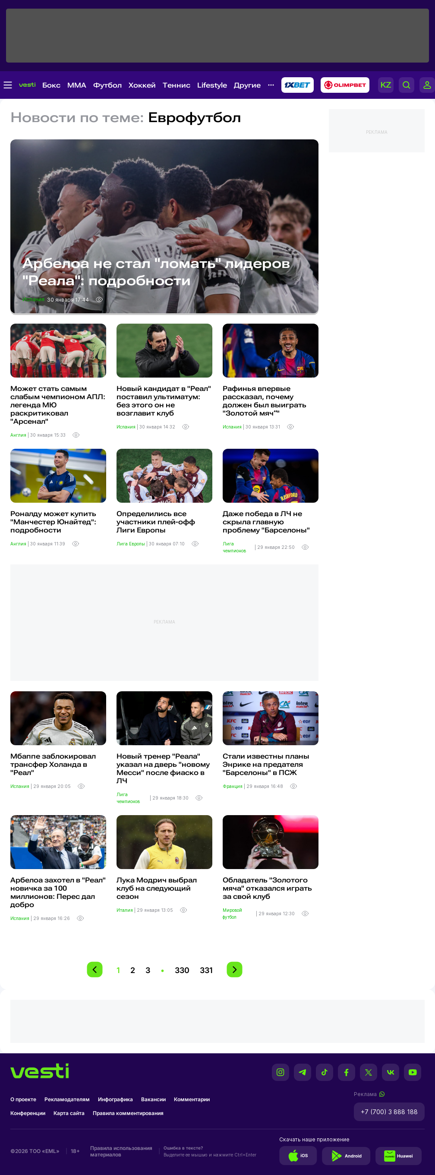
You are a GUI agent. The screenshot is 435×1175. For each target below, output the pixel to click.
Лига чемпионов (235, 547)
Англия (19, 435)
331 (206, 970)
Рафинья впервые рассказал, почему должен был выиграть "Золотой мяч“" (264, 400)
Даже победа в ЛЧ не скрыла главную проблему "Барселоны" (266, 522)
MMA (76, 85)
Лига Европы (131, 543)
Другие (247, 85)
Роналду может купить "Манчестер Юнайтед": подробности (53, 522)
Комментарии (192, 1099)
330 (182, 970)
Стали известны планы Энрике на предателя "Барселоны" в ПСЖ (266, 764)
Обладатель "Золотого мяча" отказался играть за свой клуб (267, 888)
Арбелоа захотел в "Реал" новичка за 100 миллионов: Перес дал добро (58, 892)
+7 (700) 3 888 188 (389, 1111)
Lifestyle (212, 85)
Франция (233, 786)
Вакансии (153, 1099)
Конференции (27, 1113)
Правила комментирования (128, 1113)
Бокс (51, 85)
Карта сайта (69, 1113)
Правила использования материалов (121, 1151)
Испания (34, 299)
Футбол (107, 85)
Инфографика (115, 1099)
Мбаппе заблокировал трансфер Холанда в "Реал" (53, 764)
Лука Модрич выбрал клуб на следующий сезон (157, 888)
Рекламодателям (67, 1099)
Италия (125, 910)
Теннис (176, 85)
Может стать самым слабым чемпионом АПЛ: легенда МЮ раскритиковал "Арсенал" (57, 404)
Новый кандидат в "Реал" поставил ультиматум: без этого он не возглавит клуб (164, 400)
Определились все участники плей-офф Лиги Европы (156, 522)
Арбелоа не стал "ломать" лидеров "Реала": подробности (156, 272)
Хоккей (142, 85)
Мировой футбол (232, 913)
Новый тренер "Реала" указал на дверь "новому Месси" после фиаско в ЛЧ (163, 768)
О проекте (23, 1099)
